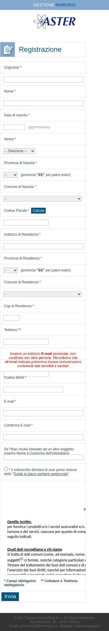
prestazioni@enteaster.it (38, 626)
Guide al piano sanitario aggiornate (41, 474)
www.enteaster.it (87, 626)
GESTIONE (54, 5)
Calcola (38, 211)
